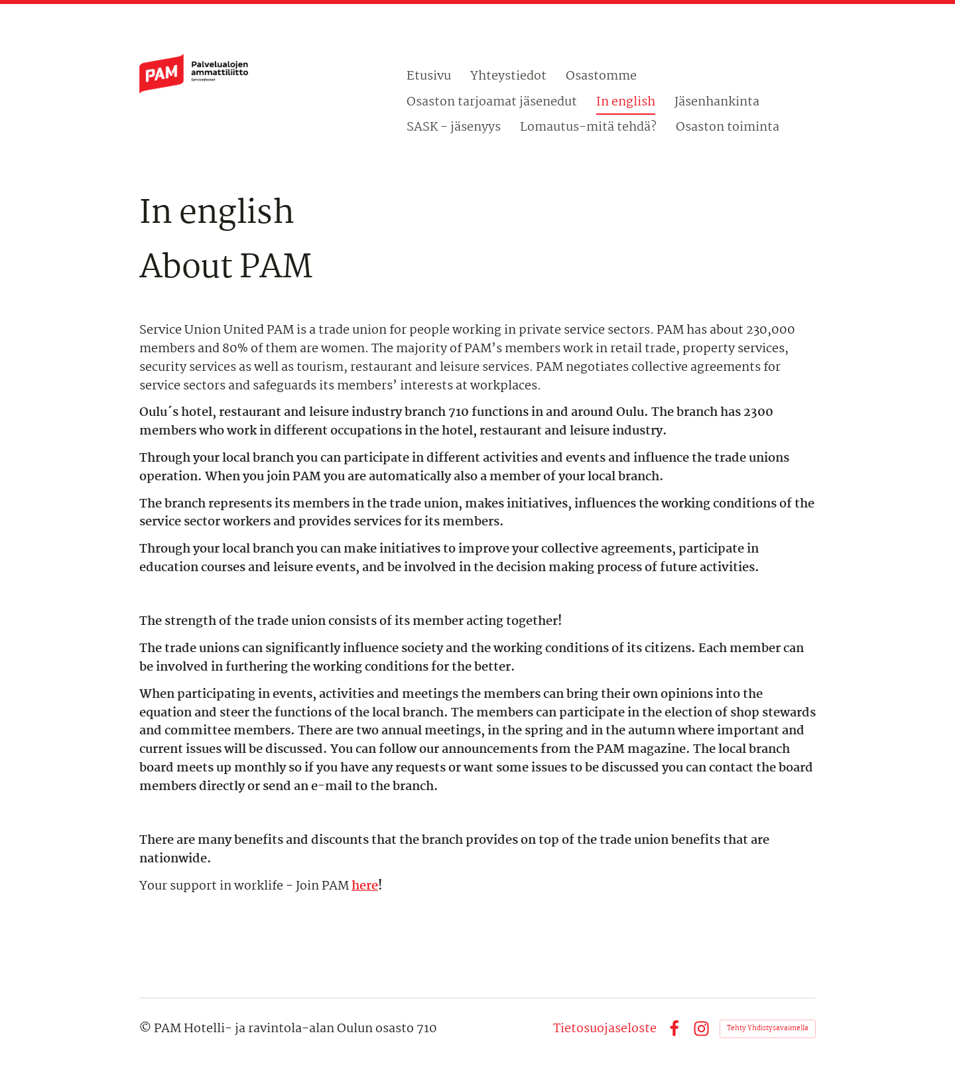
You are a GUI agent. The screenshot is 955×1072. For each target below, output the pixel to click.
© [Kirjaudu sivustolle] (146, 1029)
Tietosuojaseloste (605, 1029)
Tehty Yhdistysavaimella (767, 1028)
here (364, 886)
